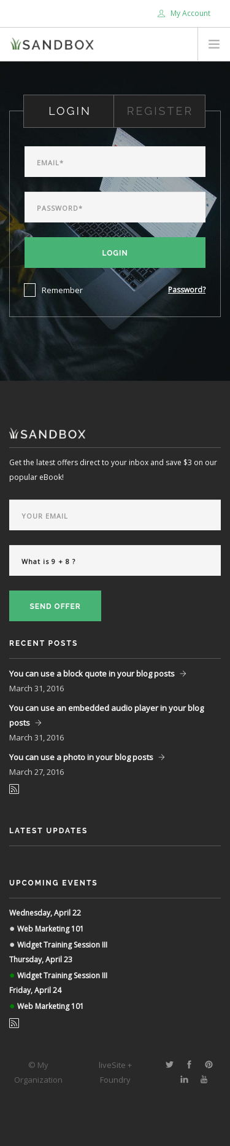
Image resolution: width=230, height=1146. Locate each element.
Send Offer (54, 606)
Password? (186, 290)
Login (115, 253)
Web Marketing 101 (50, 929)
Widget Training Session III (62, 945)
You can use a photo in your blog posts (81, 757)
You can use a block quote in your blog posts (92, 673)
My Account (184, 13)
